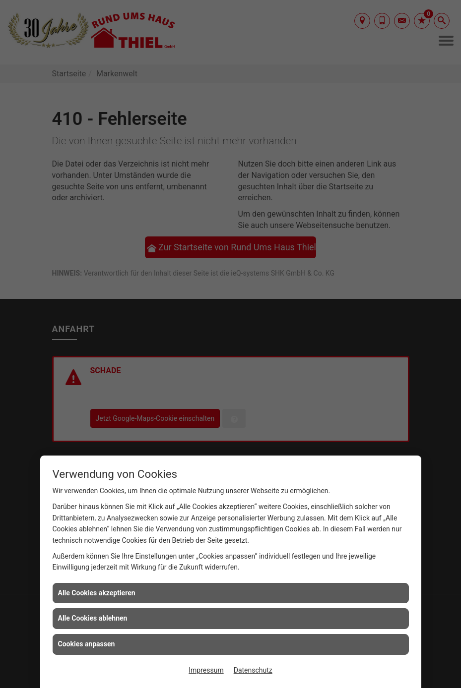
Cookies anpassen (86, 644)
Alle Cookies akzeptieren (96, 593)
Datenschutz (253, 670)
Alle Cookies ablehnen (93, 618)
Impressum (206, 670)
